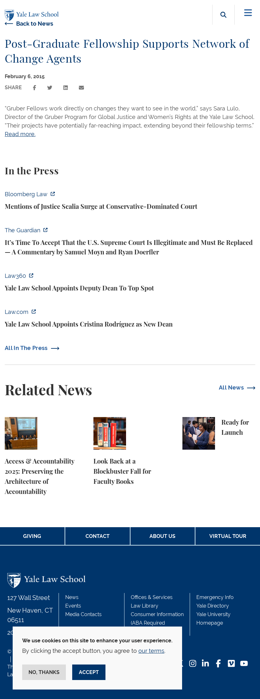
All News (231, 387)
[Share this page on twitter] (49, 88)
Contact (98, 536)
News (72, 597)
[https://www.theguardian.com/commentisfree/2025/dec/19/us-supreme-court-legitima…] (130, 241)
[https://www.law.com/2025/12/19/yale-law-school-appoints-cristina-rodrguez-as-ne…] (130, 318)
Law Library (144, 606)
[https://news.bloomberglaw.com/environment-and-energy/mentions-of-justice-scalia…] (130, 200)
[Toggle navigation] (248, 13)
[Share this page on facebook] (34, 88)
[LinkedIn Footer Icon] (205, 664)
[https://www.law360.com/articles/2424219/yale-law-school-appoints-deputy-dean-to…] (130, 282)
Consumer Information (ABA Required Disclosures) (157, 622)
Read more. (20, 134)
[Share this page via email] (81, 88)
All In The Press (26, 348)
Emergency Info (215, 597)
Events (73, 606)
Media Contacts (83, 614)
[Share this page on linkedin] (65, 88)
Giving (32, 536)
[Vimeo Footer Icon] (231, 664)
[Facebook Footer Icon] (218, 664)
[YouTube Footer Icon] (244, 664)
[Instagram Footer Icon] (193, 664)
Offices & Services (152, 597)
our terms (151, 650)
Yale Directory (212, 606)
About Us (162, 536)
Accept (89, 672)
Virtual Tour (227, 536)
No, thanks (44, 672)
